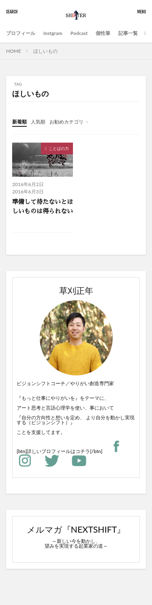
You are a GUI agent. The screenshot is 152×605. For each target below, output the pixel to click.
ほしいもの (45, 51)
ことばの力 (59, 148)
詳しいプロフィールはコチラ (58, 451)
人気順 (38, 122)
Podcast (79, 33)
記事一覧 (128, 33)
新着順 (19, 122)
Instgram (52, 33)
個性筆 (103, 33)
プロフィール (20, 33)
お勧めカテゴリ (66, 122)
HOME (13, 51)
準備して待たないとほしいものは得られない (42, 206)
